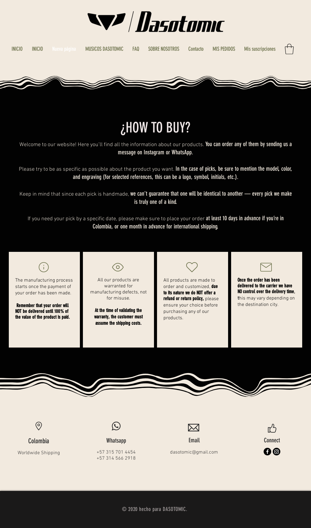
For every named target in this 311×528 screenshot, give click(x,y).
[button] (289, 49)
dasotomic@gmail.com (194, 452)
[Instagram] (276, 451)
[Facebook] (267, 451)
